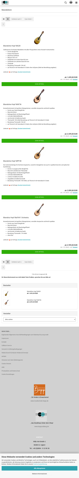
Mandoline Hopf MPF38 (12, 161)
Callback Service (7, 345)
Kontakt (4, 342)
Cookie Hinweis (6, 363)
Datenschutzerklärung (40, 464)
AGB (3, 367)
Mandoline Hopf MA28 (11, 46)
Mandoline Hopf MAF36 (12, 104)
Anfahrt (4, 356)
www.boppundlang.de (41, 426)
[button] (4, 19)
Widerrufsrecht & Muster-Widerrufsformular (15, 353)
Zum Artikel (39, 84)
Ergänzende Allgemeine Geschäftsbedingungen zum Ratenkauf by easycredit (25, 334)
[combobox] (16, 19)
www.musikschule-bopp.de (39, 401)
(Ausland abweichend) (24, 72)
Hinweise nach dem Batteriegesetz (12, 360)
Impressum (5, 338)
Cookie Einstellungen (8, 374)
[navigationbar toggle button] (76, 2)
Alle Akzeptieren (39, 468)
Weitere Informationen (39, 474)
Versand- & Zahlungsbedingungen (12, 349)
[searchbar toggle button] (65, 2)
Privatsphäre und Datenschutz (11, 371)
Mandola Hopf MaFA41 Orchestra (16, 218)
